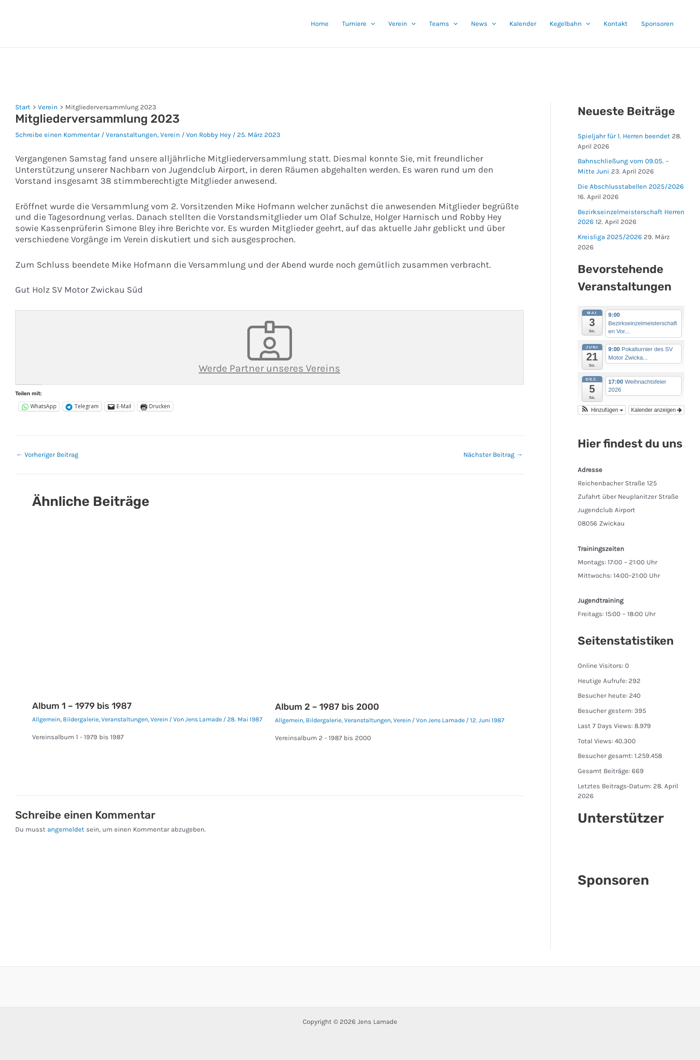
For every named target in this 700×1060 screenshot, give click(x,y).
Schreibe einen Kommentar (57, 135)
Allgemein (46, 719)
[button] (371, 23)
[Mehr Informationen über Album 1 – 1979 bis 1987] (148, 609)
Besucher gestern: (606, 710)
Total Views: (596, 740)
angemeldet (65, 829)
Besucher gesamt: (606, 755)
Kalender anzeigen (656, 409)
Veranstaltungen (130, 135)
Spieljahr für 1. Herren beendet (624, 136)
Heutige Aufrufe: (603, 680)
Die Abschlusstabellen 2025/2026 (630, 186)
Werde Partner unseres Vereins (270, 347)
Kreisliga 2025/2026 (609, 236)
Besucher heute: (603, 695)
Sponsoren (657, 24)
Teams (443, 23)
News (483, 23)
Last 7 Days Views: (606, 725)
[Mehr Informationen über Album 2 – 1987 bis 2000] (391, 610)
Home (320, 24)
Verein (402, 23)
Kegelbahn (570, 23)
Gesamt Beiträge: (605, 770)
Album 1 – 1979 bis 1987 (82, 705)
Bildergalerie (81, 719)
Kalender (522, 24)
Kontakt (616, 24)
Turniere (358, 23)
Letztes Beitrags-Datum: (615, 785)
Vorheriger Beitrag (47, 454)
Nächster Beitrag (493, 454)
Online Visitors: (601, 665)
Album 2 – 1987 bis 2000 (327, 706)
